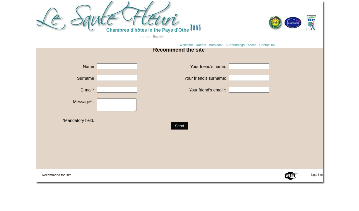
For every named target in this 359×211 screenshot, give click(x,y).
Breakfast (216, 45)
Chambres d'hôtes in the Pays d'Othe (147, 30)
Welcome (186, 45)
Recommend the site (56, 175)
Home (71, 15)
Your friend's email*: (207, 90)
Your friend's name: (208, 66)
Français (145, 36)
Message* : (83, 101)
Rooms (201, 45)
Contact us (267, 45)
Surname (85, 78)
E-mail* (87, 90)
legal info (317, 174)
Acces (251, 45)
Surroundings (235, 45)
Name (88, 66)
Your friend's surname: (205, 78)
